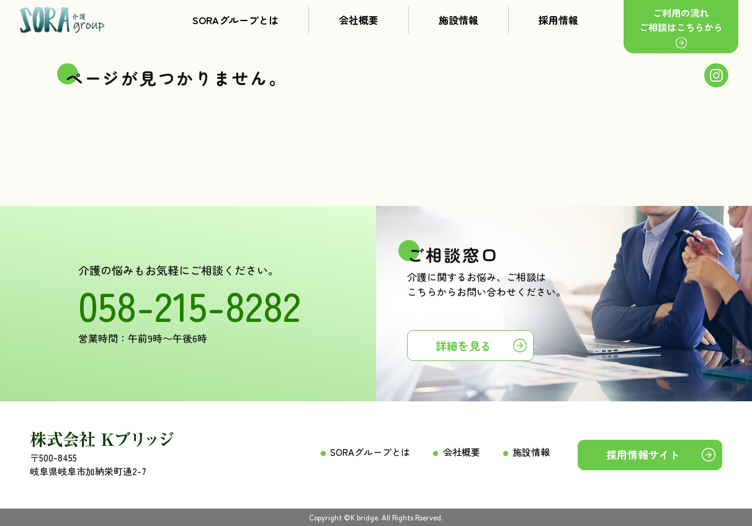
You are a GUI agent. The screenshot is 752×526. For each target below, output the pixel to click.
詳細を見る (463, 345)
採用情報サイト (643, 454)
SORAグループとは (235, 19)
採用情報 (558, 19)
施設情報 (458, 19)
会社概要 (358, 19)
